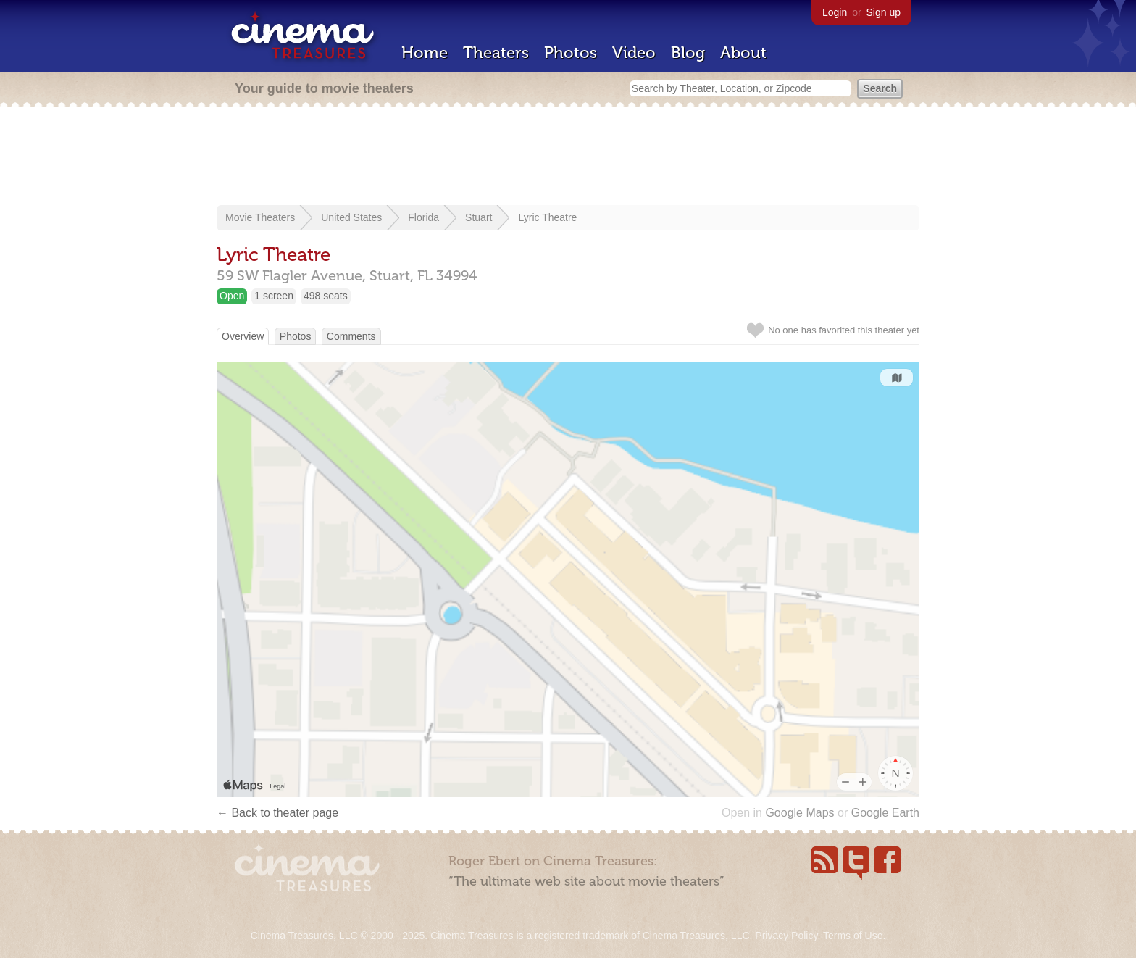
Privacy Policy (786, 935)
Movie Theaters (260, 217)
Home (424, 52)
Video (634, 52)
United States (351, 217)
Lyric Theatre (547, 217)
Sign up (883, 12)
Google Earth (885, 813)
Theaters (496, 52)
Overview (243, 336)
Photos (570, 52)
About (743, 52)
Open (232, 295)
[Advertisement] (568, 157)
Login (834, 12)
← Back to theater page (277, 813)
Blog (688, 52)
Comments (351, 336)
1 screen (273, 295)
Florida (423, 217)
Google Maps (799, 813)
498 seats (326, 295)
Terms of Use (852, 935)
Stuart (478, 217)
